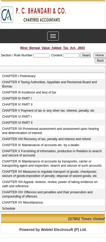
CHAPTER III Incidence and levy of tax (29, 92)
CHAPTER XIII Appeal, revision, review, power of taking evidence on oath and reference (50, 184)
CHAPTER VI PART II (17, 123)
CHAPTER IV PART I (17, 98)
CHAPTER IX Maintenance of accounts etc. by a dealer (40, 145)
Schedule (8, 208)
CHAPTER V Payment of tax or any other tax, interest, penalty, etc (48, 110)
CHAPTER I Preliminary (18, 76)
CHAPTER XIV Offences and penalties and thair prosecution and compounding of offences (47, 194)
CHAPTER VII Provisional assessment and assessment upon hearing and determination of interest (50, 131)
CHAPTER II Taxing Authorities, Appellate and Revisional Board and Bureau (49, 84)
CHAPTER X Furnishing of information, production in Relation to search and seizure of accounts (52, 153)
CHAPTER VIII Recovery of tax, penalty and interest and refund (46, 139)
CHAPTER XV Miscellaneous (22, 202)
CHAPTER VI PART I (17, 116)
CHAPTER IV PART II (17, 104)
